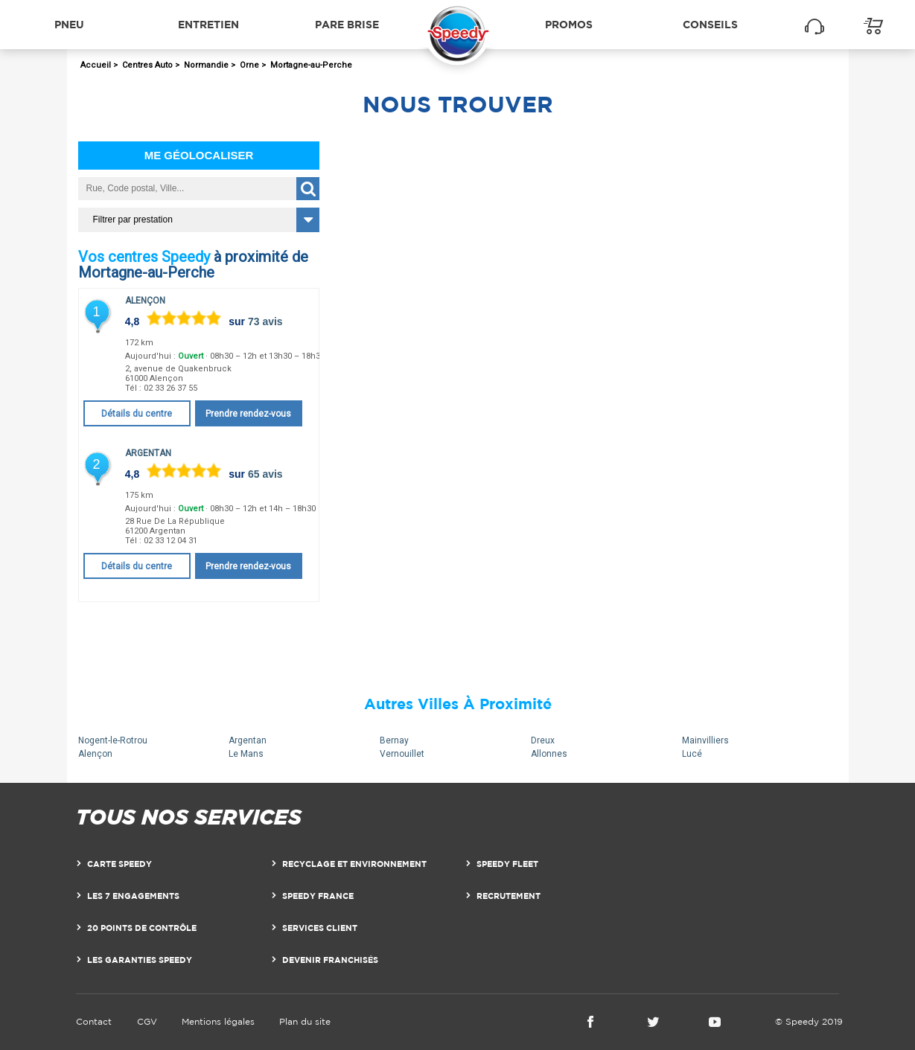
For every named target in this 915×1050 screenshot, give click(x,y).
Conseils (710, 24)
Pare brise (347, 24)
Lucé (692, 754)
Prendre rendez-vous (248, 414)
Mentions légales (218, 1021)
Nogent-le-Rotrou (112, 740)
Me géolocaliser (199, 155)
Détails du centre (136, 414)
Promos (569, 24)
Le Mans (246, 754)
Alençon (145, 300)
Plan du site (305, 1021)
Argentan (148, 453)
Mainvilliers (705, 740)
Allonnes (549, 754)
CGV (147, 1021)
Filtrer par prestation (133, 219)
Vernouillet (402, 754)
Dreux (543, 740)
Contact (94, 1021)
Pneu (69, 24)
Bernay (394, 740)
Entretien (208, 24)
